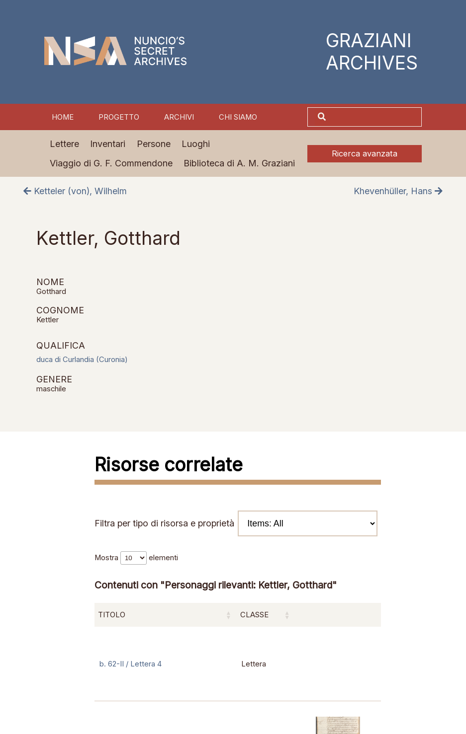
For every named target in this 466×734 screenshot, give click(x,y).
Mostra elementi (136, 557)
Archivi (179, 117)
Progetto (118, 117)
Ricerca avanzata (364, 153)
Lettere (64, 144)
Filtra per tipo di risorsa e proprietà (235, 524)
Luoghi (196, 144)
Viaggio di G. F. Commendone (111, 163)
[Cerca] (375, 117)
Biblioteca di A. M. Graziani (239, 163)
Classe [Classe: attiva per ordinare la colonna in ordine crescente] (254, 614)
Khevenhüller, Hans (398, 191)
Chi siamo (238, 117)
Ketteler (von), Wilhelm (75, 191)
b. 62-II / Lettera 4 (130, 664)
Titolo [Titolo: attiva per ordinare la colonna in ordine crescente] (111, 614)
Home (63, 117)
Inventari (107, 144)
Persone (154, 144)
